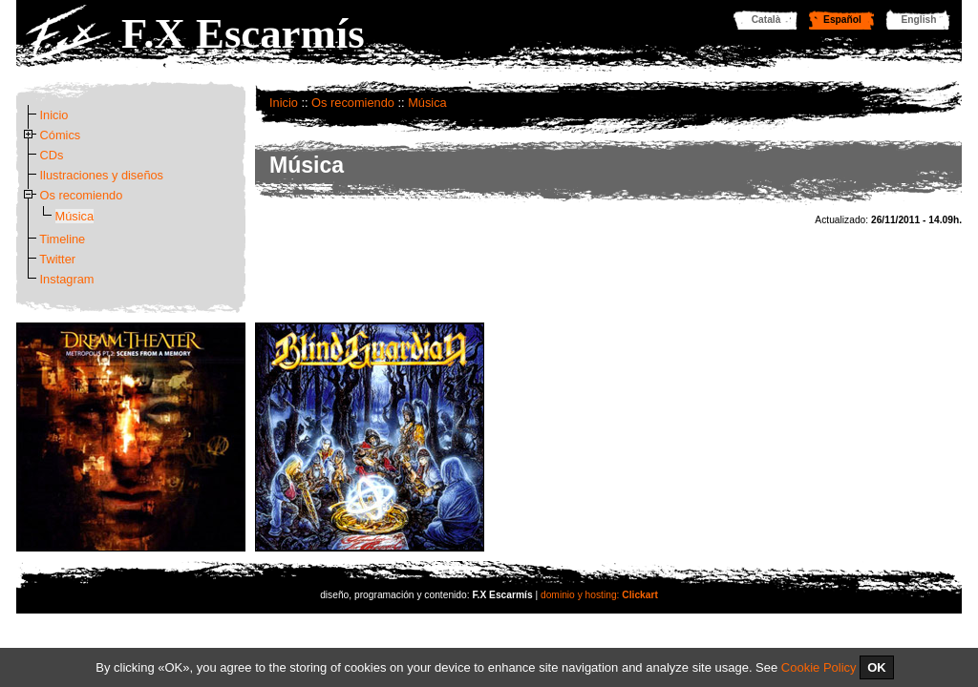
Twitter (57, 259)
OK (876, 667)
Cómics (60, 135)
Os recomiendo (352, 102)
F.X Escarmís (243, 33)
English (919, 19)
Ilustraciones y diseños (101, 175)
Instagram (67, 279)
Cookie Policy (819, 667)
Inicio (283, 102)
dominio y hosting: (599, 595)
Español (842, 19)
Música (427, 102)
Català (766, 19)
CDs (52, 155)
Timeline (62, 239)
